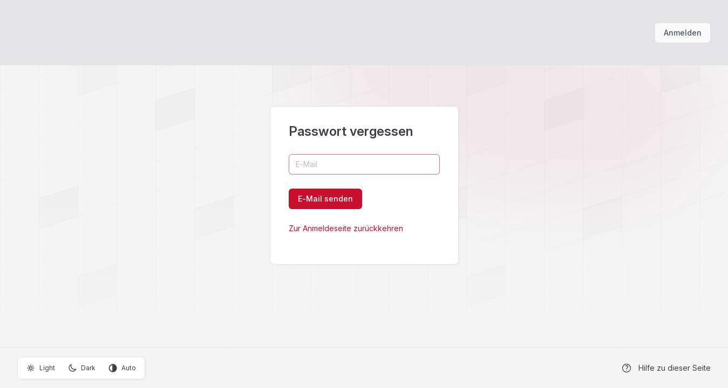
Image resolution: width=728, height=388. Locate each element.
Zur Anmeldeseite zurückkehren (346, 228)
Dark (82, 368)
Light (40, 368)
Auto (122, 368)
